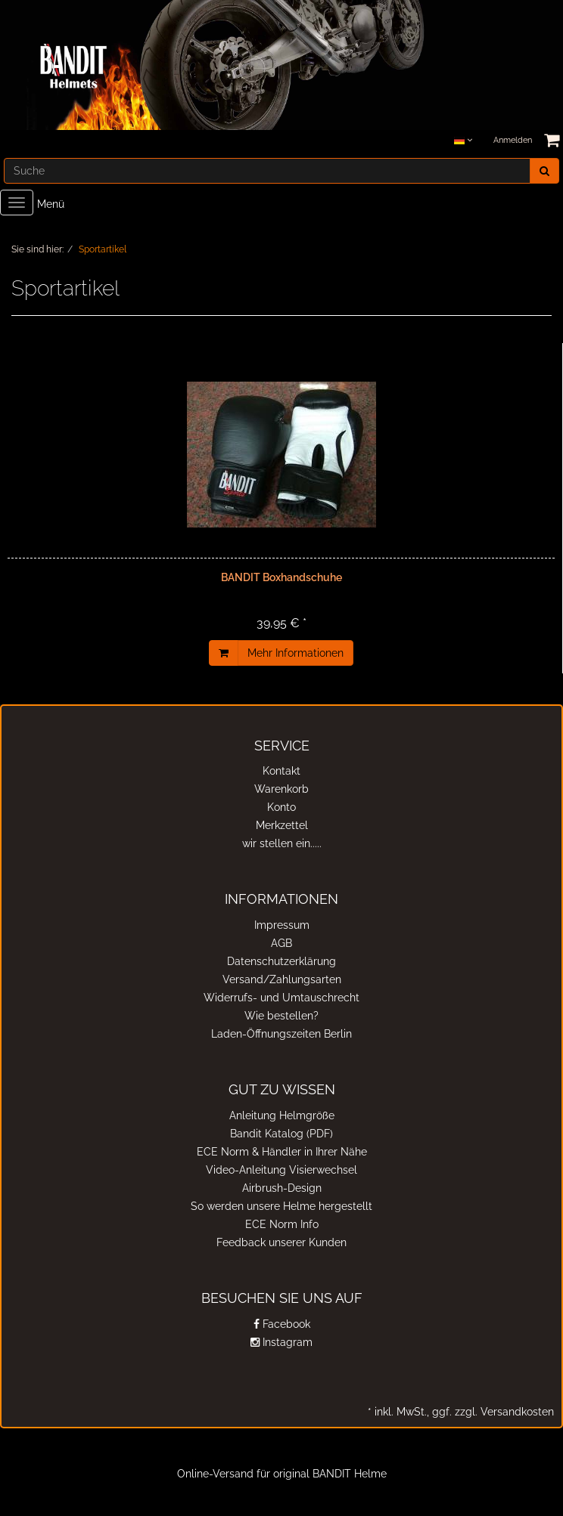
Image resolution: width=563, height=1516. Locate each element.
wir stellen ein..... (282, 843)
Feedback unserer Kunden (281, 1242)
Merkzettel (282, 825)
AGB (281, 943)
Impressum (281, 925)
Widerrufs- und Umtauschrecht (281, 998)
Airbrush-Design (282, 1188)
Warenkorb (281, 789)
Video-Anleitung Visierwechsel (281, 1170)
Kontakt (281, 771)
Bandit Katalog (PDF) (281, 1134)
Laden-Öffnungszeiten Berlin (281, 1034)
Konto (281, 807)
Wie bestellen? (281, 1016)
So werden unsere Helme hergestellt (281, 1206)
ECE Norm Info (282, 1224)
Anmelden (512, 140)
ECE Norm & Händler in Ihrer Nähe (282, 1152)
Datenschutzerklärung (281, 961)
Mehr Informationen (295, 653)
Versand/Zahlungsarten (281, 979)
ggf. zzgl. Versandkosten (491, 1412)
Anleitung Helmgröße (281, 1115)
